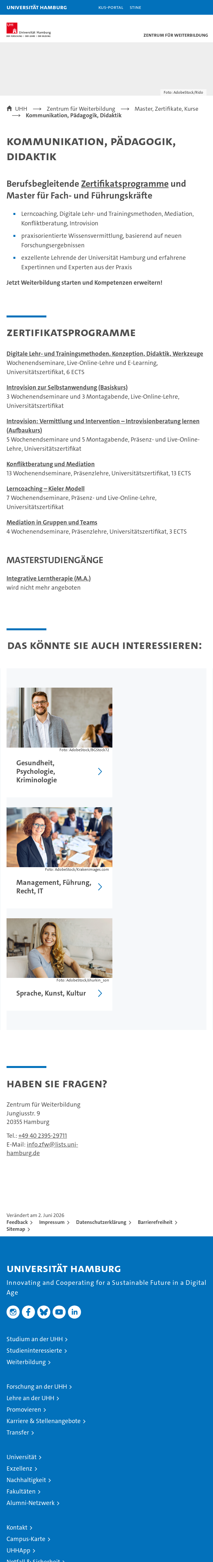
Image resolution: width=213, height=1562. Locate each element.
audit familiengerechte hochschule (123, 1499)
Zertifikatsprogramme (125, 184)
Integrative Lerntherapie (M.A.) (49, 578)
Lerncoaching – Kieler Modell (46, 489)
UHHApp (18, 1436)
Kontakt (17, 1413)
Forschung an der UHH (37, 1272)
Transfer (18, 1318)
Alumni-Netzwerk (31, 1389)
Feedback (17, 1108)
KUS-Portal (110, 7)
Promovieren (24, 1295)
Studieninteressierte (34, 1236)
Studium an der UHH (35, 1225)
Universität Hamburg (37, 7)
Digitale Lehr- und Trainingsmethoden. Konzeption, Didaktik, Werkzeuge (105, 354)
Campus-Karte (26, 1425)
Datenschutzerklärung (101, 1108)
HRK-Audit (168, 1496)
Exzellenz (19, 1354)
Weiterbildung (26, 1248)
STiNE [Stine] (135, 7)
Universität (22, 1343)
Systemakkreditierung (196, 1493)
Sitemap (16, 1115)
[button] (187, 7)
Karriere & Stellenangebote (44, 1307)
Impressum (52, 1108)
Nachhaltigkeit (26, 1366)
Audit (144, 1493)
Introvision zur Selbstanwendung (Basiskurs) (67, 387)
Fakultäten (21, 1377)
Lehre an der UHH (30, 1284)
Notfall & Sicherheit (33, 1448)
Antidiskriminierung (34, 1459)
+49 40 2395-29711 (42, 1022)
